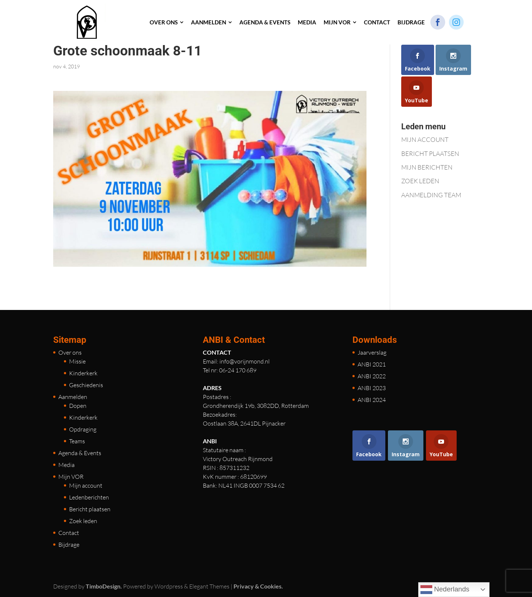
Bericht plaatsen (89, 509)
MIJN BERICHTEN (427, 167)
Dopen (77, 405)
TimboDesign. (104, 586)
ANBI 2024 (372, 399)
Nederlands (445, 590)
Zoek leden (83, 521)
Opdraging (82, 429)
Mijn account (85, 485)
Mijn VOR (70, 476)
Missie (77, 361)
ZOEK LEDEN (420, 181)
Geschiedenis (86, 385)
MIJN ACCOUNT (425, 139)
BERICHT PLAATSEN (430, 153)
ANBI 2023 (372, 388)
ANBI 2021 (372, 364)
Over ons (70, 352)
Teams (77, 441)
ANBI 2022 (372, 376)
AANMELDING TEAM (431, 195)
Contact (68, 532)
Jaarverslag (372, 352)
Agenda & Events (79, 453)
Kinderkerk (83, 373)
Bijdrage (68, 544)
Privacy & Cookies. (258, 586)
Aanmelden (72, 396)
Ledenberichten (89, 497)
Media (66, 464)
